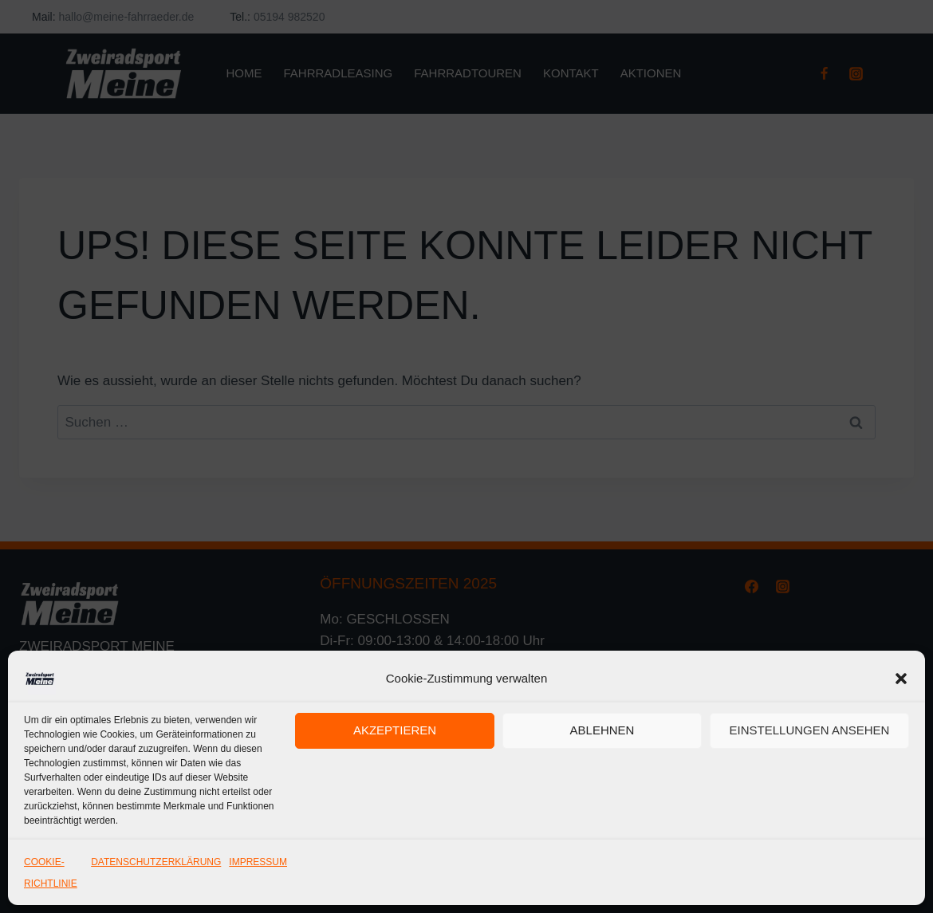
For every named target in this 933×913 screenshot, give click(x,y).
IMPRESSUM (258, 862)
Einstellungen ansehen (810, 730)
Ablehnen (602, 730)
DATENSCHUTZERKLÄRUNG (156, 862)
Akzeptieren (394, 730)
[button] (901, 679)
